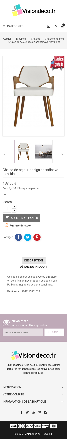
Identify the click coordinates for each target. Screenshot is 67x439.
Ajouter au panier (21, 217)
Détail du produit (33, 266)
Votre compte (13, 394)
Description (33, 260)
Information (12, 387)
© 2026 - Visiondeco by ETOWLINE (33, 434)
